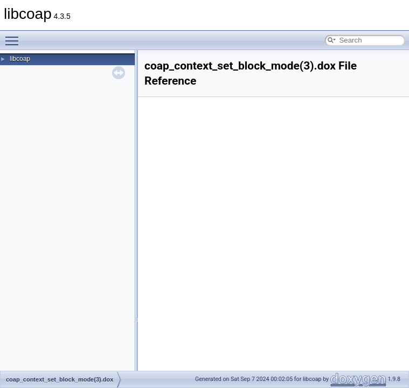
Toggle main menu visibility (14, 36)
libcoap (20, 59)
